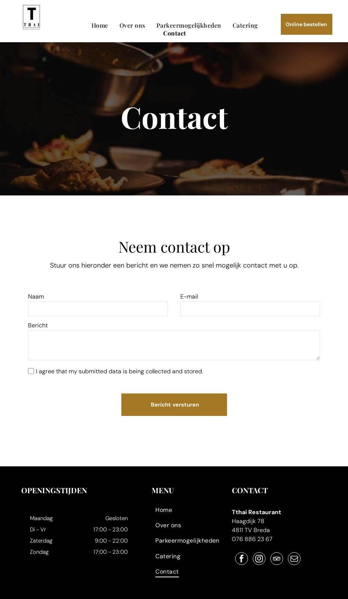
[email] (294, 550)
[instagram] (259, 550)
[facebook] (241, 550)
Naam (36, 296)
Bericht (38, 325)
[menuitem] (100, 25)
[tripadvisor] (276, 550)
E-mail (189, 296)
